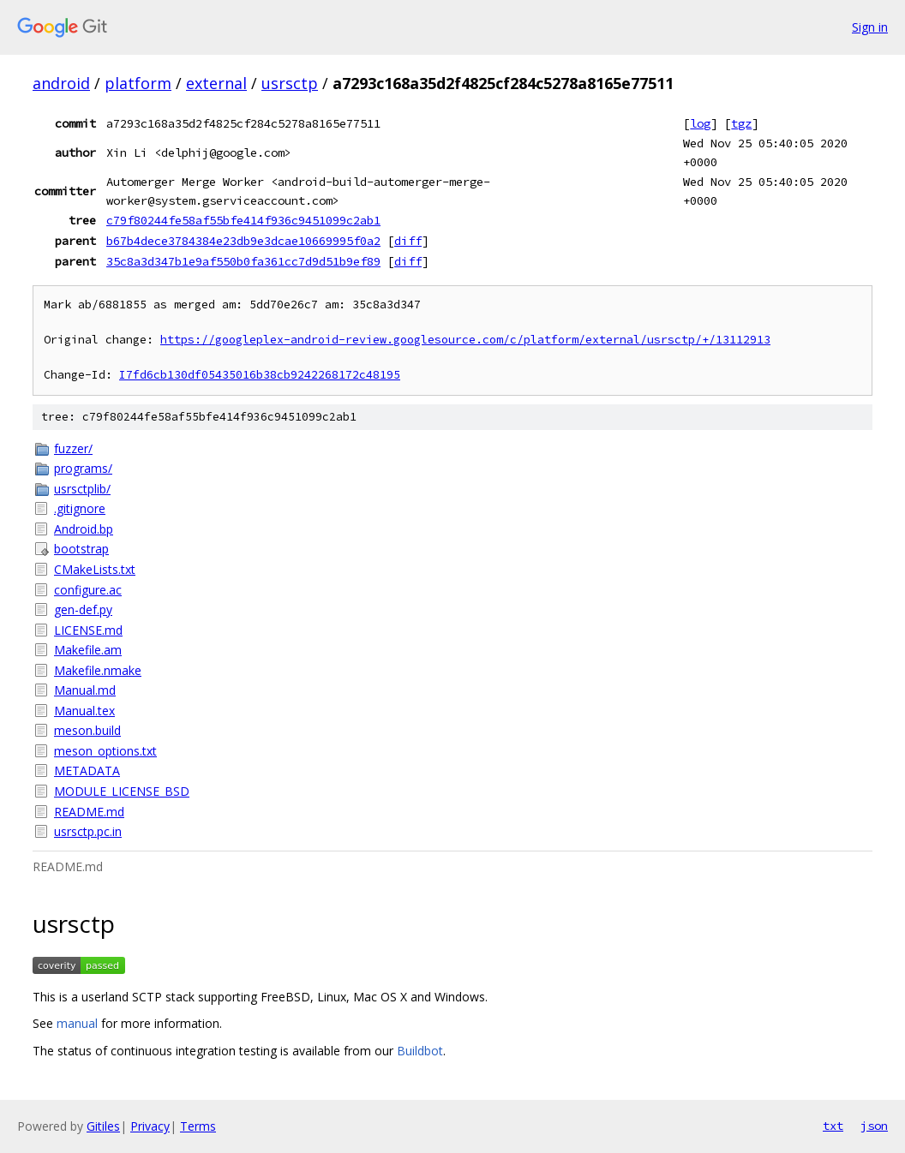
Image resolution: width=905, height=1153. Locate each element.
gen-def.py (83, 609)
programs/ (83, 468)
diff (408, 240)
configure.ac (88, 590)
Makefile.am (88, 650)
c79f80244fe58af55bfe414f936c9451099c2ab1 (243, 220)
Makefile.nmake (97, 670)
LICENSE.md (88, 630)
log (700, 123)
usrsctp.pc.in (88, 831)
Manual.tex (84, 710)
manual (77, 1023)
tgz (741, 123)
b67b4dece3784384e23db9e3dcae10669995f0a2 (243, 240)
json (874, 1125)
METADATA (87, 770)
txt (833, 1125)
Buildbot (420, 1050)
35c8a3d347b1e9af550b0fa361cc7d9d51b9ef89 (243, 261)
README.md (89, 812)
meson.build (87, 730)
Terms (198, 1126)
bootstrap (81, 549)
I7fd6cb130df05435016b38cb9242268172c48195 (259, 374)
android (61, 83)
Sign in (870, 27)
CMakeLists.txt (94, 569)
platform (138, 83)
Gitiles (103, 1126)
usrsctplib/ (82, 489)
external (216, 83)
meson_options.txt (105, 751)
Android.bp (83, 529)
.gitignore (79, 508)
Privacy (150, 1126)
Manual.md (85, 690)
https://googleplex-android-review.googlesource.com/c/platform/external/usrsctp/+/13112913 (465, 339)
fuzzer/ (73, 448)
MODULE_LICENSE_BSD (121, 791)
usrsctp (289, 83)
